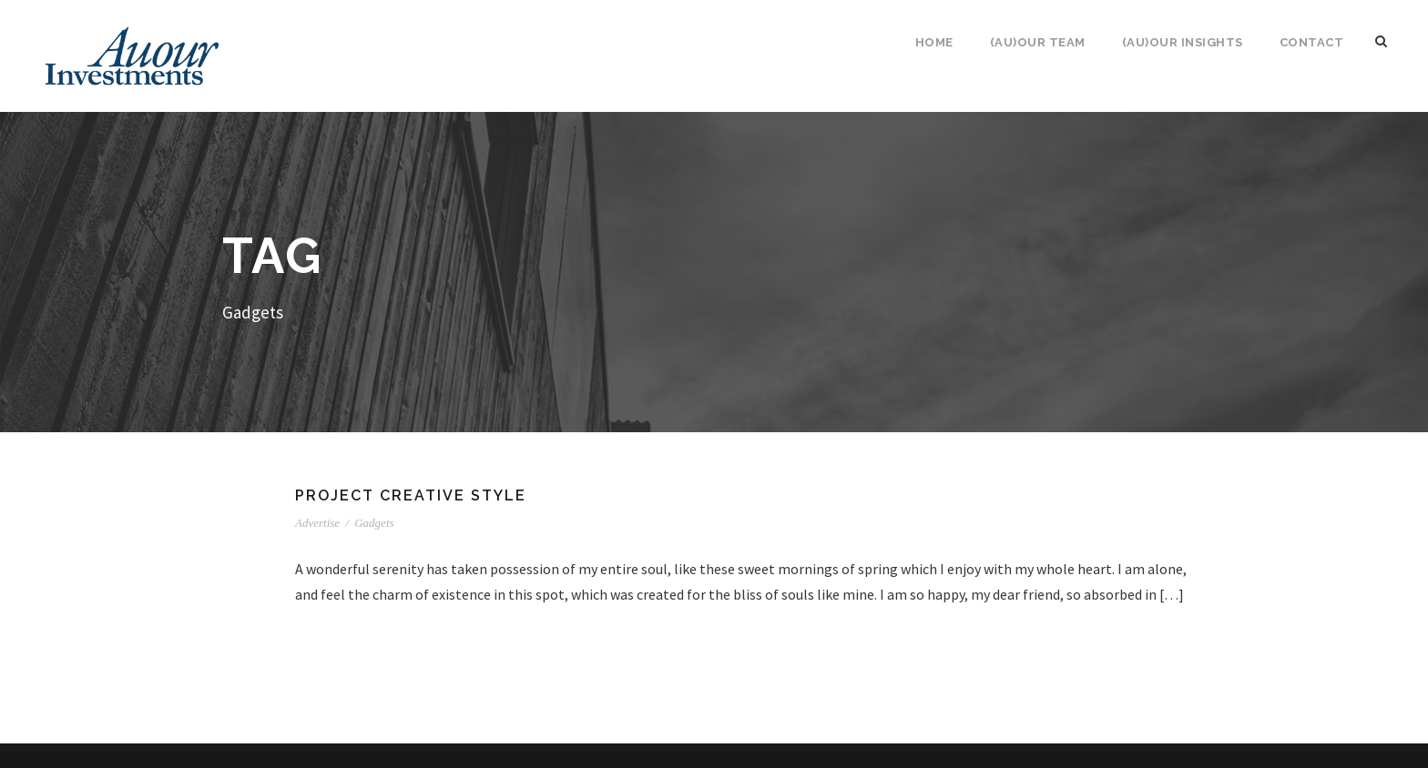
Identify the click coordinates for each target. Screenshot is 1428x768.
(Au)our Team (1038, 42)
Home (934, 42)
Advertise (317, 523)
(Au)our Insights (1182, 42)
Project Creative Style (410, 495)
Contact (1312, 42)
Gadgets (373, 523)
